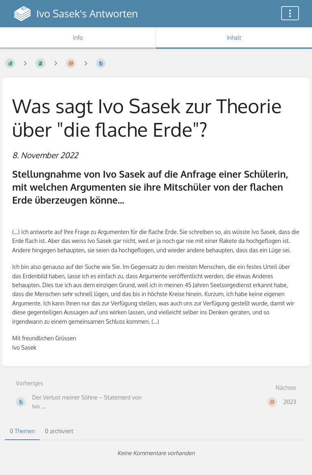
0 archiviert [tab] (59, 431)
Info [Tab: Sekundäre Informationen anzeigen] (78, 37)
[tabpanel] (156, 453)
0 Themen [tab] (22, 431)
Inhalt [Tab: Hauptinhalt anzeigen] (234, 37)
